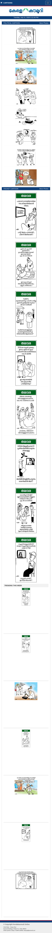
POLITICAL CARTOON (12, 23)
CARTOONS (6, 3)
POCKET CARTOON (11, 189)
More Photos (43, 23)
